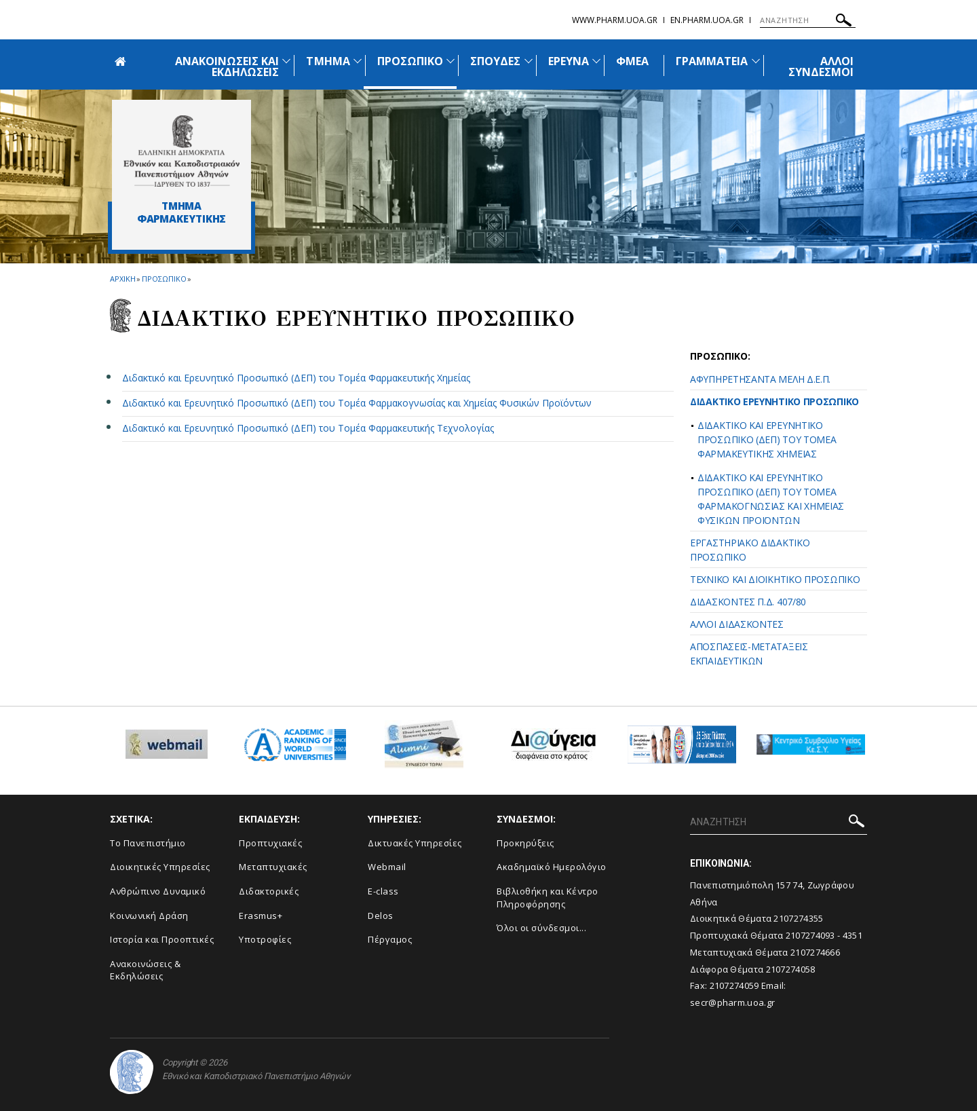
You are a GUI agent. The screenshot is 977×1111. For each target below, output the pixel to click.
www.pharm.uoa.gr (614, 20)
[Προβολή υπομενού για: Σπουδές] (528, 60)
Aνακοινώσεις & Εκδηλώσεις (145, 970)
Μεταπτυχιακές (273, 867)
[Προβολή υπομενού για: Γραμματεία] (755, 60)
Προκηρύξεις (525, 843)
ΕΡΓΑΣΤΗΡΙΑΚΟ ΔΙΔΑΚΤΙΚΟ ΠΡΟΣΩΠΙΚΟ (749, 549)
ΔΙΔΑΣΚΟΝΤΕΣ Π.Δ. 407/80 (748, 601)
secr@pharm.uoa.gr (732, 1002)
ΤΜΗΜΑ (327, 61)
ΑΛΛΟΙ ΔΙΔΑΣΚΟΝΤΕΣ (737, 624)
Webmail (387, 867)
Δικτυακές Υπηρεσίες (415, 843)
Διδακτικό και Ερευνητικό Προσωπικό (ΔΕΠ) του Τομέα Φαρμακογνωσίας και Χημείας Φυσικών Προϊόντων (357, 402)
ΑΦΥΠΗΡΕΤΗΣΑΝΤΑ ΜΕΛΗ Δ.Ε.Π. (760, 379)
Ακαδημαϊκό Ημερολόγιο (552, 867)
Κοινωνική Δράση (149, 915)
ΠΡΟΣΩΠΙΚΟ (410, 61)
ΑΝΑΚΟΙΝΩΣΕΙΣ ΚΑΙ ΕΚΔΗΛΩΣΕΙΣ (227, 66)
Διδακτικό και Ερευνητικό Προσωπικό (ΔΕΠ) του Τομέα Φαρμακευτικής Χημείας (296, 377)
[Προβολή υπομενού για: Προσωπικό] (450, 60)
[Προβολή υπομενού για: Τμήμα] (357, 60)
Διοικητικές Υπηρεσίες (160, 867)
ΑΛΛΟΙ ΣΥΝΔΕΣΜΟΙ (821, 66)
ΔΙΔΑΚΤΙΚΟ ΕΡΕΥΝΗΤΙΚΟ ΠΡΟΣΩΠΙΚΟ (774, 401)
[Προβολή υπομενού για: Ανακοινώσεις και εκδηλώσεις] (286, 60)
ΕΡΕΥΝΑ (568, 61)
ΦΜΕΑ (632, 61)
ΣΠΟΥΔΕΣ (495, 61)
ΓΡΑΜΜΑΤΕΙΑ (712, 61)
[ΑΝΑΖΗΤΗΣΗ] (808, 20)
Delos (381, 915)
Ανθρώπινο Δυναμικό (158, 891)
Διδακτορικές (269, 891)
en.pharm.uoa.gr (707, 20)
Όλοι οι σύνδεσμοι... (541, 928)
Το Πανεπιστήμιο (148, 843)
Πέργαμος (390, 939)
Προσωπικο (164, 279)
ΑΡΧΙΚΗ (122, 279)
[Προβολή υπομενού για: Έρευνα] (596, 60)
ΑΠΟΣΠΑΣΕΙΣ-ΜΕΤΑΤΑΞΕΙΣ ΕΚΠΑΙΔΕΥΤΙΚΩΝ (749, 653)
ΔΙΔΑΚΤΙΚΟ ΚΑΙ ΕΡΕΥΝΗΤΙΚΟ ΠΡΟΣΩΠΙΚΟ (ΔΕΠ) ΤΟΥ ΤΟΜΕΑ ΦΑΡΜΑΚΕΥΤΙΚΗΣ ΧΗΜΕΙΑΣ (767, 439)
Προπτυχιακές (270, 843)
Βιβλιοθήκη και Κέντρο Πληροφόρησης (547, 897)
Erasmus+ (260, 915)
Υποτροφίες (265, 939)
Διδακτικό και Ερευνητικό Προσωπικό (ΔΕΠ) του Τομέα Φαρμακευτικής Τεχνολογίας (308, 427)
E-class (383, 891)
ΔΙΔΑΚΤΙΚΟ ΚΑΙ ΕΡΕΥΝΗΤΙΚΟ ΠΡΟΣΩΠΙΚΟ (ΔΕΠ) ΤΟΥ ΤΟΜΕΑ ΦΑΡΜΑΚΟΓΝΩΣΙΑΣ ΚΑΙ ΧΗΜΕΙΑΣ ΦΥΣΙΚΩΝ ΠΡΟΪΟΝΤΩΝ (770, 499)
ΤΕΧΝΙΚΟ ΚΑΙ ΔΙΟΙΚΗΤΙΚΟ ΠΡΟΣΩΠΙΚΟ (775, 579)
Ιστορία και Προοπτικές (162, 939)
